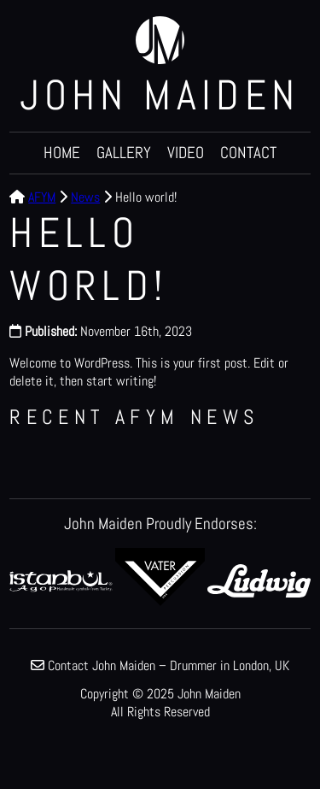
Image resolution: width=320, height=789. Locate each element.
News (85, 197)
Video (185, 153)
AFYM (41, 197)
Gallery (123, 153)
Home (62, 153)
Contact (248, 153)
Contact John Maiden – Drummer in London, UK (168, 665)
